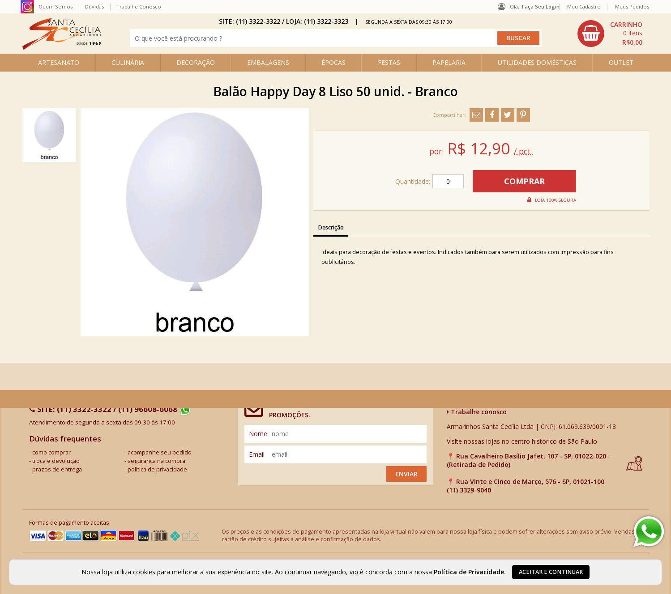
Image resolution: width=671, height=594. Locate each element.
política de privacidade (157, 469)
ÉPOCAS (333, 62)
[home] (61, 47)
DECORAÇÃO (195, 62)
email (257, 454)
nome (258, 433)
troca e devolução (56, 461)
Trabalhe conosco (477, 411)
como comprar (51, 452)
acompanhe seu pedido (160, 452)
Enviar (406, 474)
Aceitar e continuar (551, 572)
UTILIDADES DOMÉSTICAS (537, 62)
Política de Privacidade (469, 572)
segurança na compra (156, 461)
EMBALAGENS (268, 62)
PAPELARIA (449, 62)
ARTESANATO (58, 62)
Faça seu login (541, 6)
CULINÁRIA (127, 62)
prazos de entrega (57, 469)
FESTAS (389, 62)
